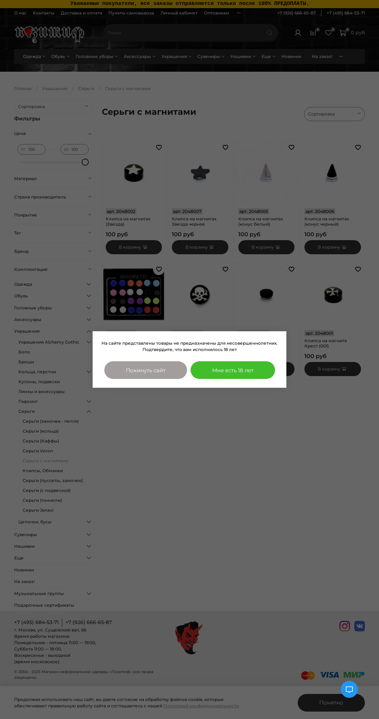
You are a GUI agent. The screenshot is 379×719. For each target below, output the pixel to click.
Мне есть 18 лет (232, 370)
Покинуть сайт (145, 370)
